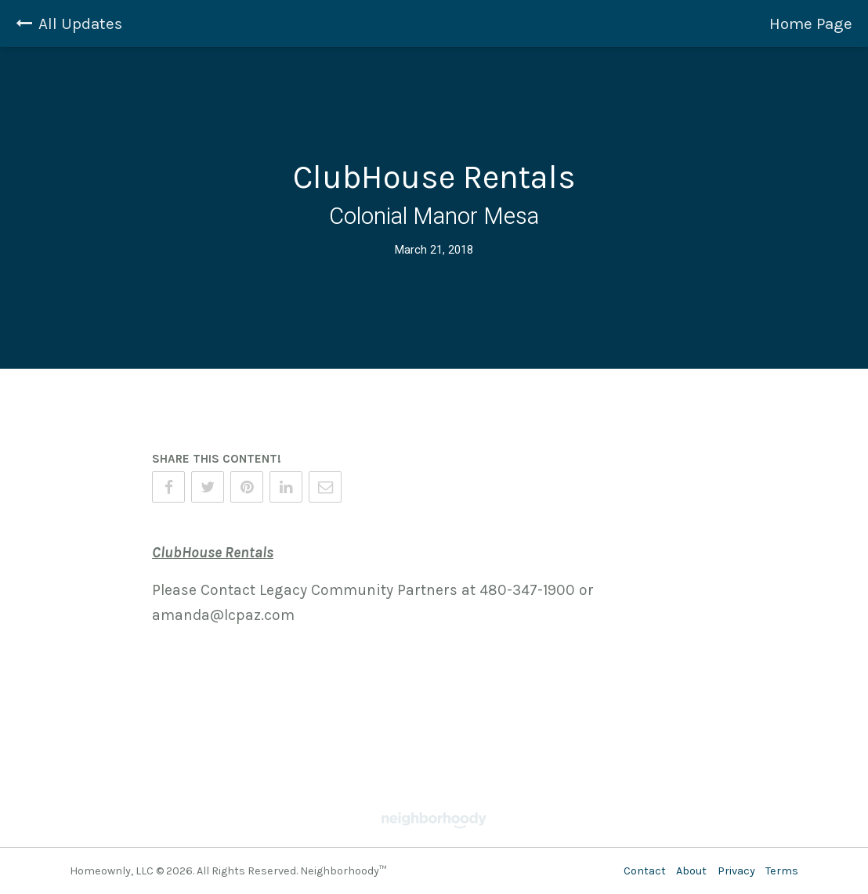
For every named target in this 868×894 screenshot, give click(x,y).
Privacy (736, 871)
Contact (645, 871)
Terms (781, 871)
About (691, 871)
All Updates (69, 23)
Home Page (810, 23)
